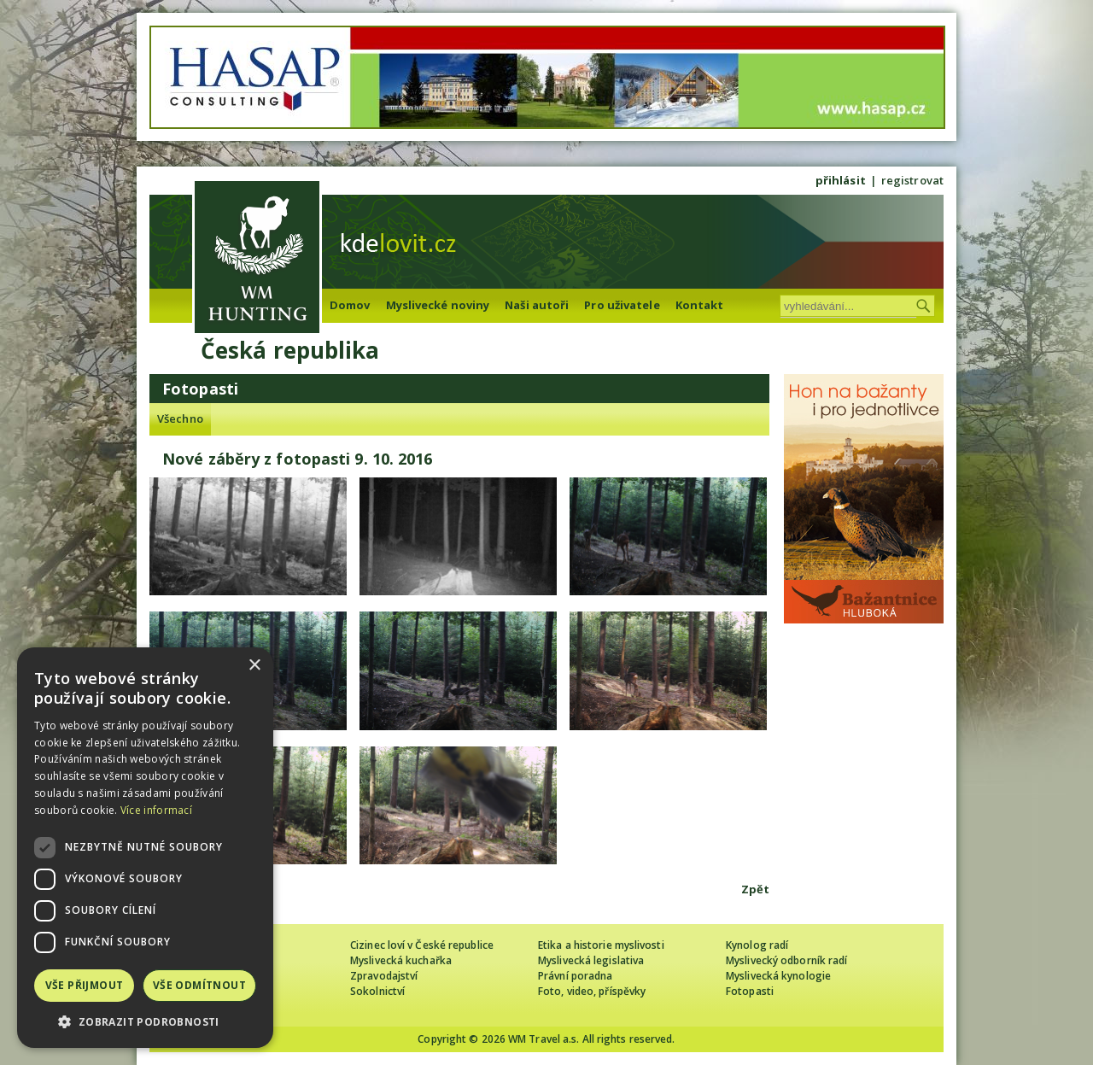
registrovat (912, 180)
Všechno (180, 418)
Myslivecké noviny (438, 305)
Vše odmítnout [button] (199, 985)
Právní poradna (575, 975)
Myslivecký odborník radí (786, 960)
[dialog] (145, 847)
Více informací (156, 810)
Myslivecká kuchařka (401, 960)
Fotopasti (750, 991)
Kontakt (699, 305)
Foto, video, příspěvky (592, 991)
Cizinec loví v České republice (422, 945)
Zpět (755, 889)
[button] (145, 1022)
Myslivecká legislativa (591, 960)
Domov (350, 305)
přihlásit (840, 180)
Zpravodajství (384, 975)
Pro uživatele (621, 305)
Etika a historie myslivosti (601, 945)
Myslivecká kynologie (778, 975)
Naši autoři (537, 305)
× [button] (254, 665)
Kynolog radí (757, 945)
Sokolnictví (377, 991)
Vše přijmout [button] (84, 985)
